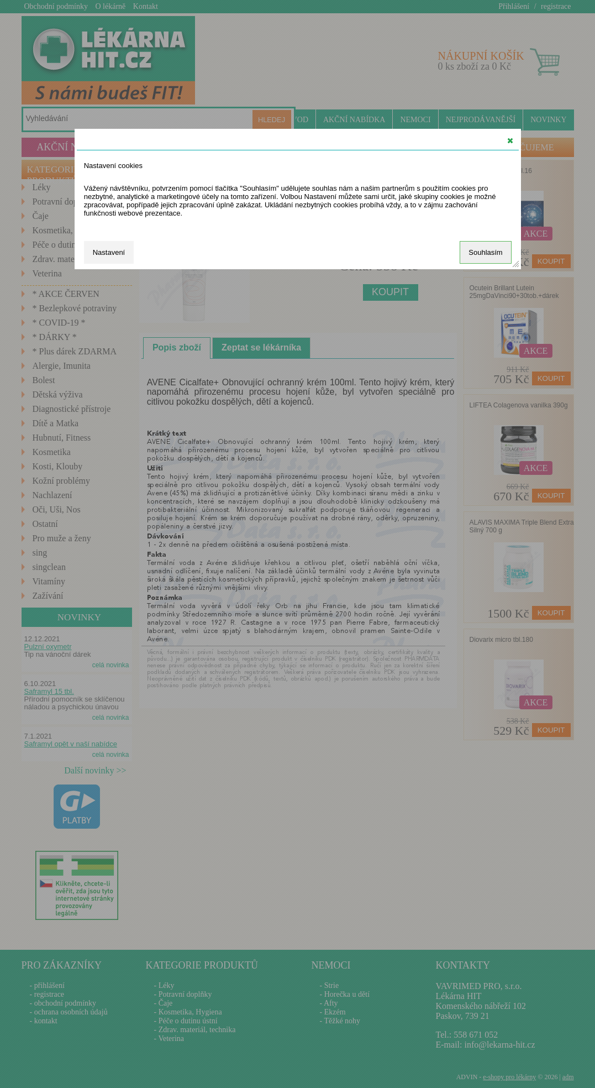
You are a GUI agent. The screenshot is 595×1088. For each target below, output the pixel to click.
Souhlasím (485, 252)
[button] (510, 140)
